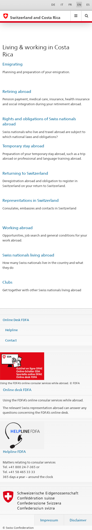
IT (62, 4)
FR (70, 4)
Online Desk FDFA (16, 320)
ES (88, 4)
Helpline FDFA (14, 451)
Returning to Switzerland (25, 173)
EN (79, 4)
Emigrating (12, 64)
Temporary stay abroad (23, 146)
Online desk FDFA (17, 390)
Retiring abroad (16, 91)
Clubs (7, 282)
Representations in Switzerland (30, 200)
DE (53, 4)
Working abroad (17, 227)
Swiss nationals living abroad (28, 255)
